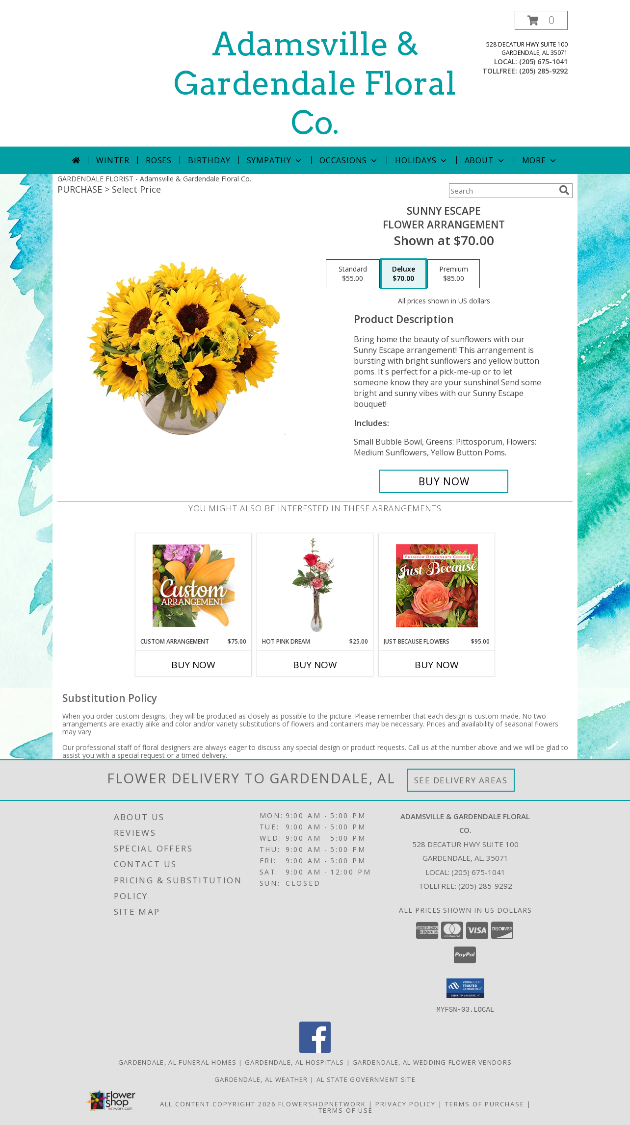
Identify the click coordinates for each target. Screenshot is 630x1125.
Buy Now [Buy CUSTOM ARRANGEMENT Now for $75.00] (193, 664)
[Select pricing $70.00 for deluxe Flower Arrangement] (403, 274)
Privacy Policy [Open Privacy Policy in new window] (405, 1103)
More (540, 160)
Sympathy (275, 160)
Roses (159, 160)
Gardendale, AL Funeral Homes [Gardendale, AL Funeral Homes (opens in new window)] (177, 1061)
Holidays (421, 160)
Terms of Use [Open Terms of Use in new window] (345, 1109)
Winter (113, 160)
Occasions (349, 160)
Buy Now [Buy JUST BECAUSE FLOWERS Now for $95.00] (437, 664)
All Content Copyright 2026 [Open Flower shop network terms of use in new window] (218, 1103)
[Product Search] (501, 191)
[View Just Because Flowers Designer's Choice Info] (437, 585)
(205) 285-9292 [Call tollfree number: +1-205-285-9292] (543, 70)
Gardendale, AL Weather (261, 1079)
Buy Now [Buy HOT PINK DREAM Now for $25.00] (315, 664)
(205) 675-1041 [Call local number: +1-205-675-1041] (543, 61)
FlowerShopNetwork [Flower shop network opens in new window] (322, 1103)
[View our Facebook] (315, 1049)
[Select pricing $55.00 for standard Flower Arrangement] (352, 274)
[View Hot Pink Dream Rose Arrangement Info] (315, 585)
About (485, 160)
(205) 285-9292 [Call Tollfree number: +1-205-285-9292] (485, 886)
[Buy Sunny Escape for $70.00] (443, 481)
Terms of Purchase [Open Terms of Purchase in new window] (485, 1103)
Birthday (209, 160)
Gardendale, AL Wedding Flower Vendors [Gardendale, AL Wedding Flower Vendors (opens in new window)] (432, 1061)
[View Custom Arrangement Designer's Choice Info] (194, 585)
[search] (564, 190)
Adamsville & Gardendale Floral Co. (315, 83)
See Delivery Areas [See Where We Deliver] (461, 780)
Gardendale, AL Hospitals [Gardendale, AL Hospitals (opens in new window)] (294, 1061)
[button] (541, 20)
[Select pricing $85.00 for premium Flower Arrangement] (453, 274)
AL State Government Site (366, 1079)
